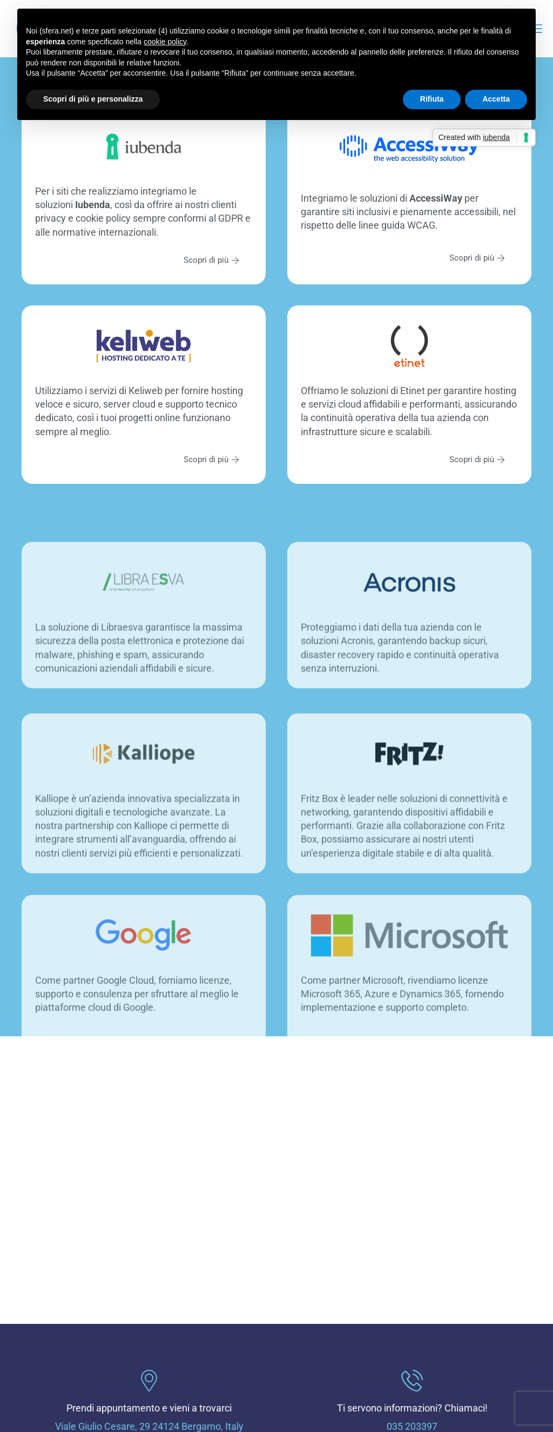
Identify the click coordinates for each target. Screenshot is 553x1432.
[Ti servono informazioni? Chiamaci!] (412, 1380)
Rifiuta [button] (432, 99)
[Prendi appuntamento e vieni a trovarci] (149, 1380)
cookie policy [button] (165, 41)
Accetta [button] (496, 99)
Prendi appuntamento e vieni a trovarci (149, 1408)
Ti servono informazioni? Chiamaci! (412, 1408)
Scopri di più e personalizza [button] (93, 99)
